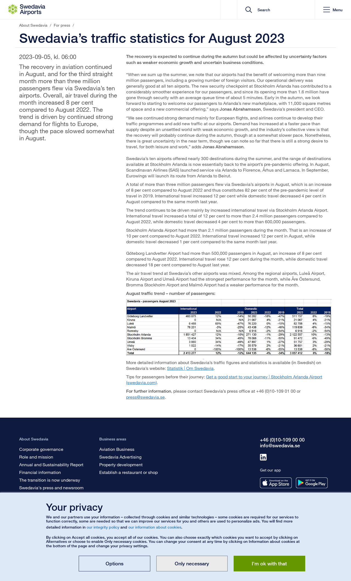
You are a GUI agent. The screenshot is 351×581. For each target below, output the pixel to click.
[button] (332, 9)
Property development (121, 464)
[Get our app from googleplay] (312, 482)
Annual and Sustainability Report (51, 464)
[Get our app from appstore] (276, 482)
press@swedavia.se (145, 397)
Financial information (40, 472)
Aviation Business (116, 449)
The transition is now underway (49, 479)
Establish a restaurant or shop (128, 472)
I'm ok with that (269, 563)
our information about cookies (154, 527)
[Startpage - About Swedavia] (26, 9)
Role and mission (36, 456)
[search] (278, 9)
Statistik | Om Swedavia (190, 368)
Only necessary (192, 563)
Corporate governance (41, 449)
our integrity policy (103, 527)
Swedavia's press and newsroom (51, 487)
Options (114, 563)
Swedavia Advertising (120, 456)
